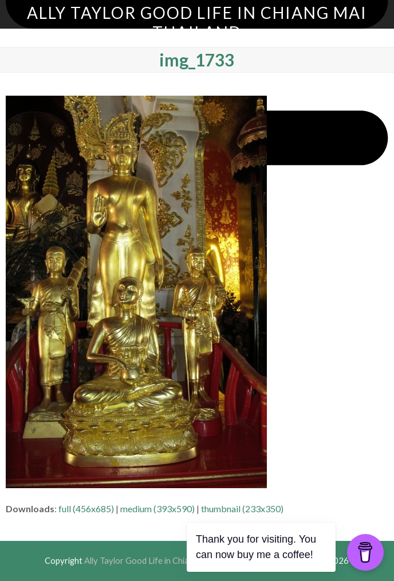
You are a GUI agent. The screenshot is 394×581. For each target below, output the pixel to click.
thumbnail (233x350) (242, 508)
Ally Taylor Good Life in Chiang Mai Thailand (197, 22)
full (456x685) (86, 508)
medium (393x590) (157, 508)
